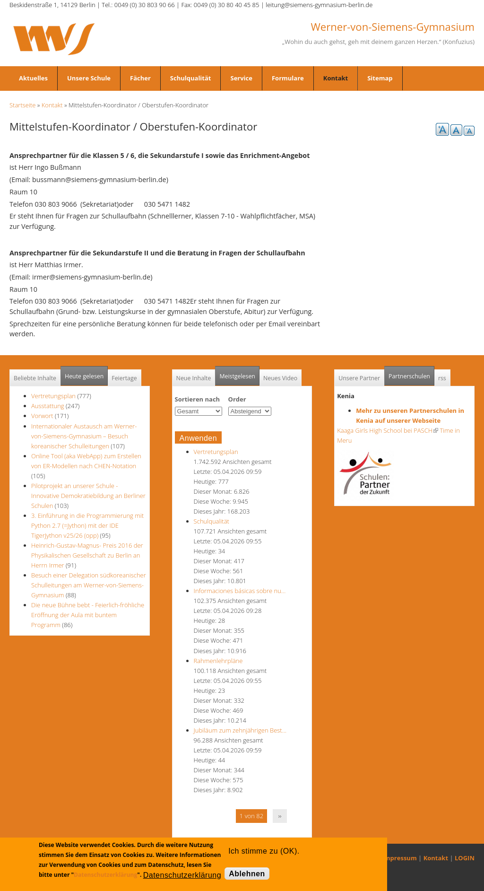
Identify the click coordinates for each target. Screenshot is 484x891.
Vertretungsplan (53, 396)
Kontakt (335, 78)
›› (280, 816)
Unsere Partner (359, 378)
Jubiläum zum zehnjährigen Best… (240, 730)
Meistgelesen (237, 376)
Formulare (288, 78)
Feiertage (124, 378)
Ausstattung (47, 406)
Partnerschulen (411, 373)
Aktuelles (33, 78)
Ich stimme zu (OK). (263, 851)
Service (241, 78)
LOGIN (465, 858)
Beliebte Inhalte (35, 378)
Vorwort (42, 415)
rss (442, 378)
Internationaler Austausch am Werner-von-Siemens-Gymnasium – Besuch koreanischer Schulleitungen (84, 436)
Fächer (140, 78)
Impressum (399, 858)
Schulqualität (190, 78)
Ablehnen (247, 874)
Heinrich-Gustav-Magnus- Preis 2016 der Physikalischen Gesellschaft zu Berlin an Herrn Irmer (87, 555)
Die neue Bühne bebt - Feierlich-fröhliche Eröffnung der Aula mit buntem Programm (87, 615)
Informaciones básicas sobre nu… (240, 590)
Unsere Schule (89, 78)
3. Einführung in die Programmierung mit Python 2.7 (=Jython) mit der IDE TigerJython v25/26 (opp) (87, 525)
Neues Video (280, 378)
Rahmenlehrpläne (218, 660)
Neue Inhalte (193, 378)
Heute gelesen (84, 376)
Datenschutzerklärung (105, 875)
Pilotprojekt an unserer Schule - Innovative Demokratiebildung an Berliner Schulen (88, 495)
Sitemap (379, 78)
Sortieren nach (197, 399)
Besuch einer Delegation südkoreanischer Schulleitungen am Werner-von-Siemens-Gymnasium (88, 585)
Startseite (22, 105)
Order (237, 399)
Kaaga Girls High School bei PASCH (387, 430)
